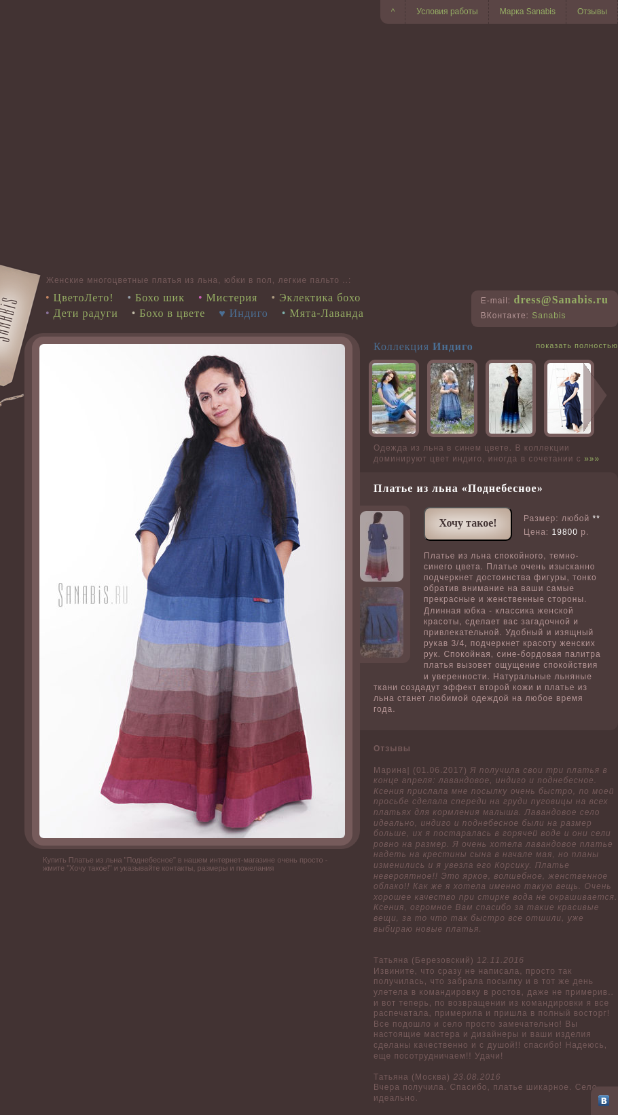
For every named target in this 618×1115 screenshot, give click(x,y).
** (596, 518)
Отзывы (592, 11)
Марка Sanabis (528, 11)
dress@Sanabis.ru (560, 299)
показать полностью (577, 345)
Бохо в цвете (172, 313)
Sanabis (549, 315)
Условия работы (446, 11)
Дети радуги (86, 313)
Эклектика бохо (320, 297)
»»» (592, 459)
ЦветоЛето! (84, 297)
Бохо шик (160, 297)
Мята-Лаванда (326, 313)
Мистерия (232, 297)
